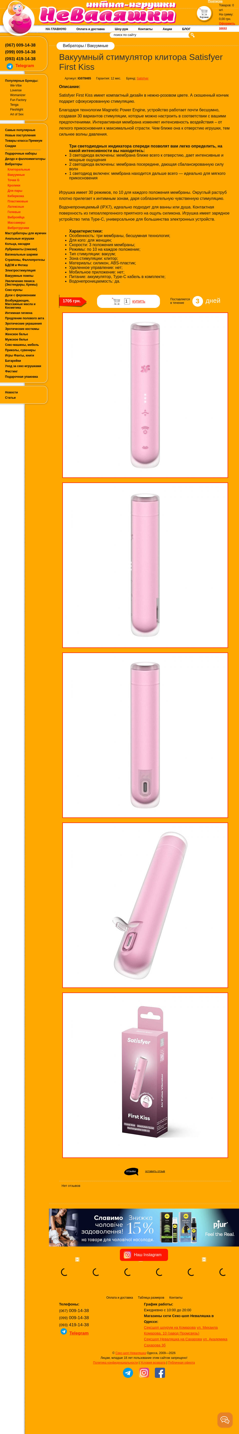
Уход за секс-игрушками (23, 366)
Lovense (16, 90)
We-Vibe (16, 85)
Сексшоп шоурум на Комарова (170, 1327)
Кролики (14, 185)
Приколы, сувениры (20, 350)
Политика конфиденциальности (115, 1362)
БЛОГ (186, 29)
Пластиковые (18, 201)
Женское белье (16, 334)
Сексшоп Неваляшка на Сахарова (173, 1339)
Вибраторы (13, 164)
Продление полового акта (24, 318)
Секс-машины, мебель (22, 345)
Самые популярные (20, 130)
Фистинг (11, 371)
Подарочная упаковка (21, 376)
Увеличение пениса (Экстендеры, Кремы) (21, 282)
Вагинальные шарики (21, 254)
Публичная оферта (181, 1362)
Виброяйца (16, 217)
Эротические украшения (23, 323)
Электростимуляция (20, 270)
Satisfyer (143, 78)
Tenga (14, 105)
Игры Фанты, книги (19, 355)
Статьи (10, 397)
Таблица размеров (151, 1297)
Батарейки (13, 361)
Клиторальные (19, 169)
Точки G (14, 180)
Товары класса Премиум (23, 140)
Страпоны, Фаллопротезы (25, 260)
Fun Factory (18, 100)
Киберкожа (16, 196)
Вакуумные (16, 175)
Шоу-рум (121, 29)
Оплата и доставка (90, 29)
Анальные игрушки (19, 238)
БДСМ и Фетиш (16, 265)
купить (138, 301)
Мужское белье (16, 339)
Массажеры (16, 222)
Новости (11, 392)
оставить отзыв (155, 1171)
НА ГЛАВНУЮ (56, 29)
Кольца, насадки (17, 244)
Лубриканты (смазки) (21, 249)
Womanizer (17, 95)
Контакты (145, 29)
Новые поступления (20, 135)
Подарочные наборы (21, 153)
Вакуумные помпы (19, 276)
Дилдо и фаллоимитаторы (25, 159)
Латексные (16, 206)
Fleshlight (16, 109)
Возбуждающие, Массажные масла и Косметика (20, 304)
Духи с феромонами (20, 295)
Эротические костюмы (22, 329)
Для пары (15, 191)
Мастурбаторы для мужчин (25, 233)
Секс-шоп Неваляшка (130, 1353)
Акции (167, 29)
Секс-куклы (14, 290)
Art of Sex (17, 114)
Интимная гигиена (18, 313)
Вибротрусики (18, 228)
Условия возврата (153, 1362)
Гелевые (14, 212)
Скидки (10, 146)
